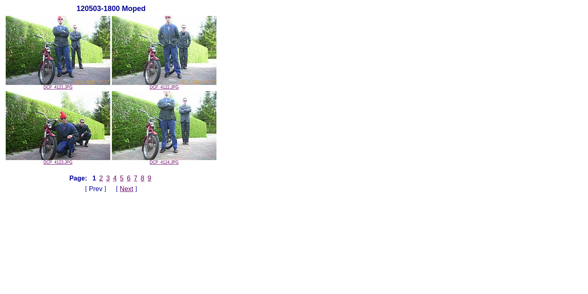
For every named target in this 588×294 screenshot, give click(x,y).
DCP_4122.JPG (164, 85)
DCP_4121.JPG (58, 85)
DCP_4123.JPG (58, 160)
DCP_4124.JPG (164, 160)
